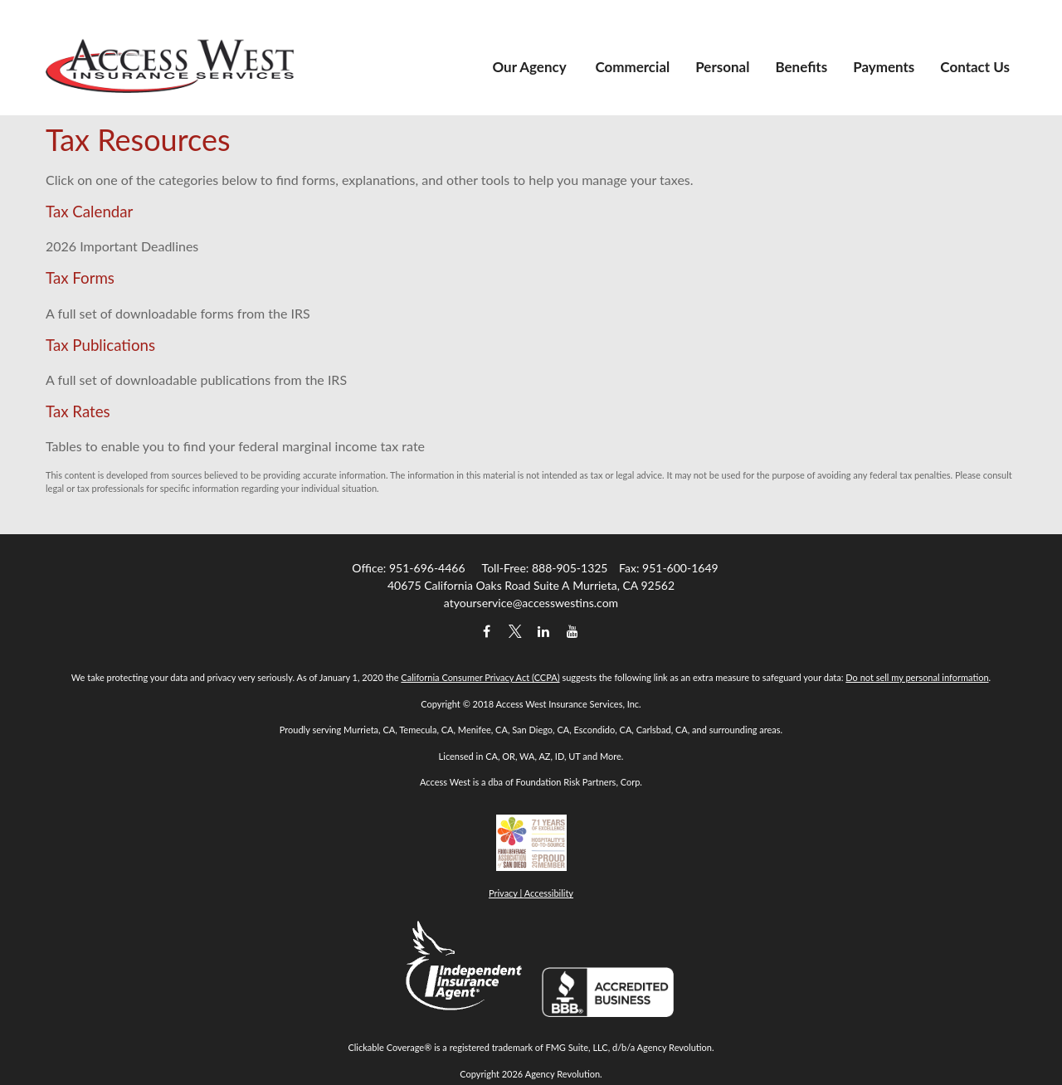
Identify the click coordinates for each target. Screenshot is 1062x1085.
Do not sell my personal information (916, 677)
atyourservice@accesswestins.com (531, 603)
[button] (530, 36)
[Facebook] (486, 631)
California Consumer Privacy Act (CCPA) (480, 677)
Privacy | (506, 893)
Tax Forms (80, 278)
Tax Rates (78, 411)
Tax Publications (100, 345)
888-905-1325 (570, 568)
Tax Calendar (89, 211)
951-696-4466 (427, 568)
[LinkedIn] (544, 631)
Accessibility (548, 893)
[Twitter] (515, 631)
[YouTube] (572, 631)
